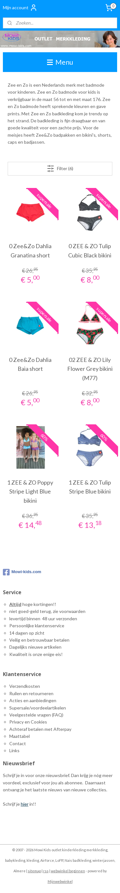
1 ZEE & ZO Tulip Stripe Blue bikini (89, 487)
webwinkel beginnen (68, 871)
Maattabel (19, 736)
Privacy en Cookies (28, 721)
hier (24, 804)
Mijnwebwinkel (60, 881)
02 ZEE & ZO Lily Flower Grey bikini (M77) (90, 369)
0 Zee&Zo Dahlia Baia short (30, 364)
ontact (19, 743)
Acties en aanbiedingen (32, 700)
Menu (60, 62)
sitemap (34, 871)
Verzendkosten (24, 686)
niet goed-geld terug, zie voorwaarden (47, 611)
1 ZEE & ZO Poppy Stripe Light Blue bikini (30, 491)
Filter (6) (60, 168)
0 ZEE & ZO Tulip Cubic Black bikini (89, 251)
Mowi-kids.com (22, 572)
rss (46, 871)
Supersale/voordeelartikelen (37, 707)
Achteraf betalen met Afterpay (40, 729)
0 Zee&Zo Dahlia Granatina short (30, 251)
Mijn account (20, 7)
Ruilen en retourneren (31, 693)
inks (16, 750)
